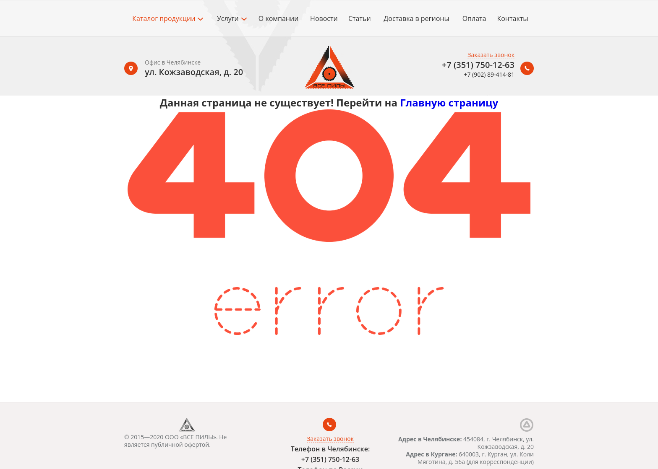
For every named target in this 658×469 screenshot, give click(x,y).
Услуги (232, 18)
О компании (278, 18)
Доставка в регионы (416, 18)
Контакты (512, 18)
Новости (324, 18)
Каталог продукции (167, 18)
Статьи (359, 18)
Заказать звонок (490, 55)
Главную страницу (449, 102)
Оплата (474, 18)
